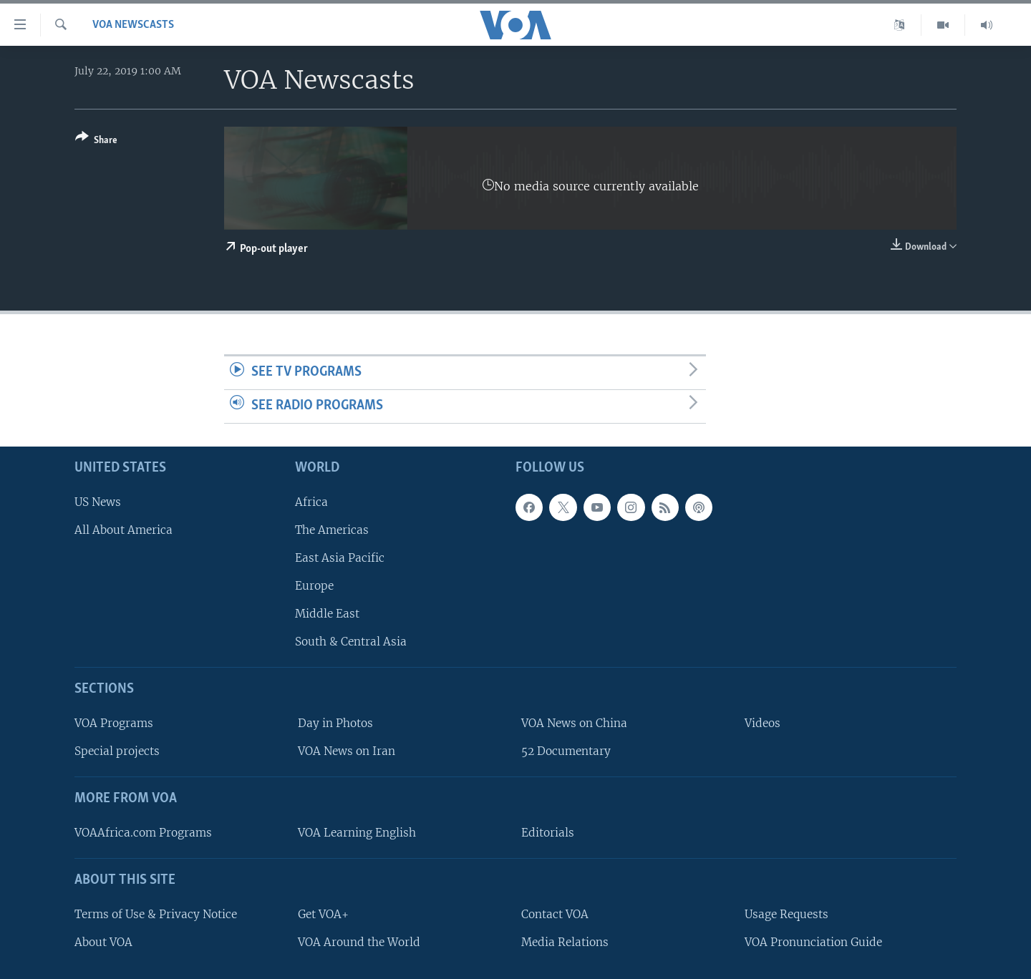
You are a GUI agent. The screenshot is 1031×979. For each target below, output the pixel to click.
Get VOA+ (323, 913)
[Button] (96, 141)
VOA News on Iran (346, 751)
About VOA (103, 941)
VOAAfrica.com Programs (143, 832)
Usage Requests (786, 913)
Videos (762, 723)
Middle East (327, 613)
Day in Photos (335, 723)
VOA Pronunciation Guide (813, 941)
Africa (311, 501)
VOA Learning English (357, 832)
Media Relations (565, 941)
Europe (314, 586)
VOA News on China (574, 723)
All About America (123, 529)
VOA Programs (113, 723)
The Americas (332, 529)
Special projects (117, 751)
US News (97, 501)
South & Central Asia (351, 641)
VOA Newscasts (133, 25)
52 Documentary (566, 751)
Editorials (547, 832)
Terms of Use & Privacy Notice (155, 913)
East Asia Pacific (339, 558)
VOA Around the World (359, 941)
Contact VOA (555, 913)
